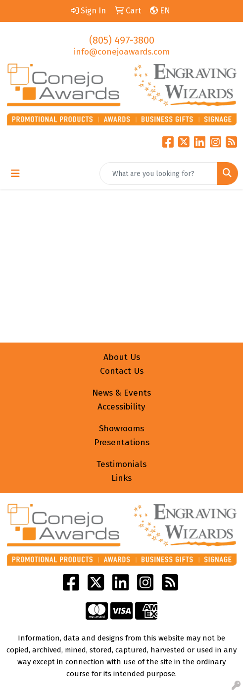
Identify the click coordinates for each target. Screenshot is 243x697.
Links (121, 478)
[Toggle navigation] (15, 173)
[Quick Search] (158, 173)
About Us (121, 357)
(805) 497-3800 (121, 40)
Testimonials (121, 464)
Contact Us (122, 371)
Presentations (121, 442)
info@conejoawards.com (122, 52)
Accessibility (121, 407)
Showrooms (121, 428)
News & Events (121, 393)
